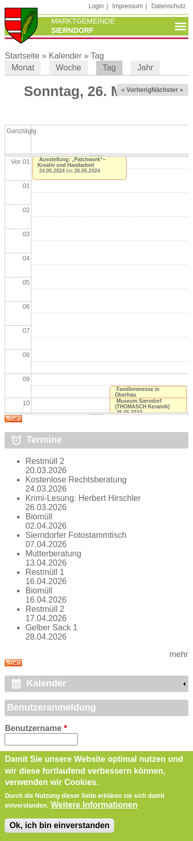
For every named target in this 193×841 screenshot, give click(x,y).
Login (96, 6)
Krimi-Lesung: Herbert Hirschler (83, 498)
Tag (97, 55)
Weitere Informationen (94, 812)
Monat (22, 67)
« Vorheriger (139, 90)
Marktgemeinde (83, 21)
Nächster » (167, 90)
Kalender (65, 55)
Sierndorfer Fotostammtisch (76, 535)
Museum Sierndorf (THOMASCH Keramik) (142, 403)
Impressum (127, 6)
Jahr (145, 67)
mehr (178, 654)
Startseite (22, 55)
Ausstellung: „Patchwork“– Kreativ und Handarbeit (72, 162)
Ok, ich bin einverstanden (59, 832)
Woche (68, 67)
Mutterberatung (53, 553)
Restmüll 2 (44, 461)
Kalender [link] (46, 683)
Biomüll (38, 516)
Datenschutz (168, 6)
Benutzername (36, 728)
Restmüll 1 (44, 572)
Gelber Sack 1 (51, 627)
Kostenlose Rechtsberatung (76, 479)
